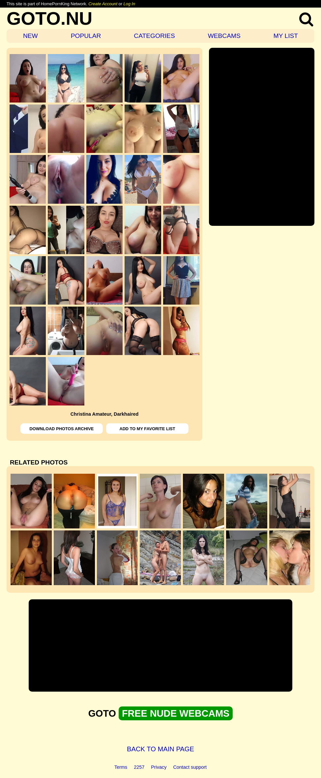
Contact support (190, 767)
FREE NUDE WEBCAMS (175, 713)
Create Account (102, 3)
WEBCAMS (224, 35)
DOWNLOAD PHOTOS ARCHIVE (62, 428)
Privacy (158, 767)
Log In (129, 3)
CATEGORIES (154, 35)
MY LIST (286, 35)
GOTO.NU (49, 18)
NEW (30, 35)
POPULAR (86, 35)
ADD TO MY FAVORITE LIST (147, 428)
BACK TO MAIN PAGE (160, 749)
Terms (120, 767)
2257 (139, 767)
